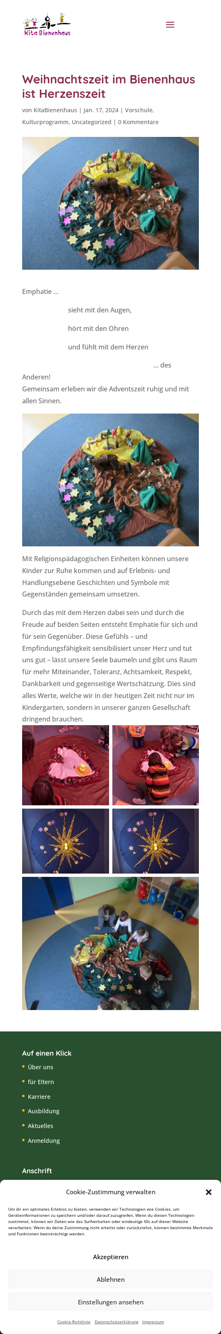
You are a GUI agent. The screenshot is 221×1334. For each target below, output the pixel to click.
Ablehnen (111, 1279)
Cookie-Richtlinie (74, 1322)
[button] (209, 1192)
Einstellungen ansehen (111, 1302)
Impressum (153, 1322)
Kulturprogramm (45, 122)
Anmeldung (44, 1140)
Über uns (40, 1067)
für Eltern (41, 1082)
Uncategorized (92, 122)
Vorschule (139, 110)
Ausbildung (43, 1111)
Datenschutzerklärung (116, 1322)
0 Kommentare (138, 122)
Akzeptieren (110, 1257)
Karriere (39, 1096)
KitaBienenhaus (55, 110)
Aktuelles (40, 1126)
